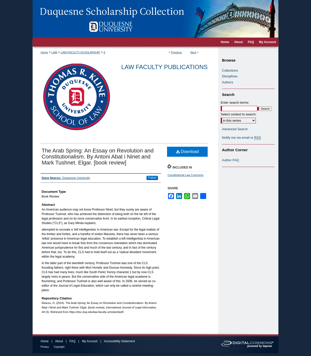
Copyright (59, 346)
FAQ (72, 341)
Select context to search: (238, 114)
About (59, 341)
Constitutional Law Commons (185, 174)
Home (44, 52)
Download (187, 151)
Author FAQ (230, 160)
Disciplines (230, 76)
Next (193, 52)
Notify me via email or (241, 138)
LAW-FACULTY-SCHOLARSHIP (80, 52)
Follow (152, 177)
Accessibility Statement (119, 341)
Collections (230, 70)
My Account (90, 341)
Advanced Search (235, 129)
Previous (176, 52)
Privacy (45, 346)
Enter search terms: (235, 102)
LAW (54, 52)
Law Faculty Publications (164, 67)
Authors (227, 82)
